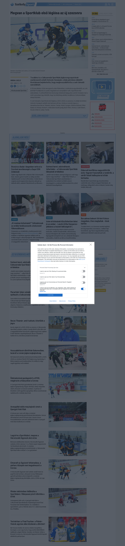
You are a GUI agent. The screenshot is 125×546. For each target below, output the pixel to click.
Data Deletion (53, 301)
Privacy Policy (71, 301)
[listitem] (62, 267)
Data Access (62, 301)
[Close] (91, 245)
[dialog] (62, 273)
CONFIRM (50, 295)
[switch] (83, 271)
